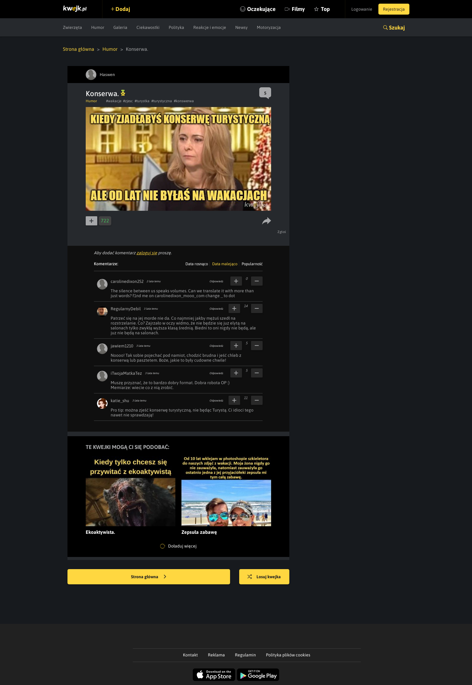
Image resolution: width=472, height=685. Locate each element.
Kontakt (190, 654)
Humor (97, 27)
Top (325, 9)
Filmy (298, 9)
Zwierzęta (72, 27)
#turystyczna (161, 101)
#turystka (142, 101)
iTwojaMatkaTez (126, 373)
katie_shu (120, 400)
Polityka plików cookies (288, 654)
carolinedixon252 (127, 281)
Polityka (176, 27)
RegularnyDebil (126, 308)
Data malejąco (224, 264)
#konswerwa (184, 101)
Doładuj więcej (178, 546)
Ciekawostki (148, 27)
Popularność (252, 264)
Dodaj (122, 9)
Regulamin (245, 654)
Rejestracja (394, 9)
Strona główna (78, 49)
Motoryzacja (269, 27)
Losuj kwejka (264, 577)
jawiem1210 (122, 345)
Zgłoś (281, 232)
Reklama (216, 654)
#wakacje (113, 101)
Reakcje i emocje (209, 27)
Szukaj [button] (397, 27)
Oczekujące (261, 9)
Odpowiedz (216, 281)
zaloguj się (146, 252)
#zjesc (128, 101)
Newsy (241, 27)
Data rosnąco (196, 264)
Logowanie (361, 9)
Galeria (120, 27)
